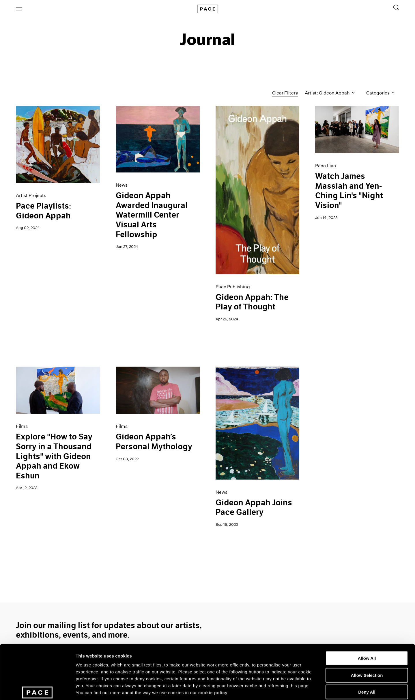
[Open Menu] (19, 9)
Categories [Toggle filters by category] (380, 93)
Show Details (303, 688)
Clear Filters (285, 93)
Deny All (366, 650)
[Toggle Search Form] (396, 8)
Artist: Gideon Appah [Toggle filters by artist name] (330, 93)
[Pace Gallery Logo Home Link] (207, 9)
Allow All (367, 616)
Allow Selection (367, 634)
